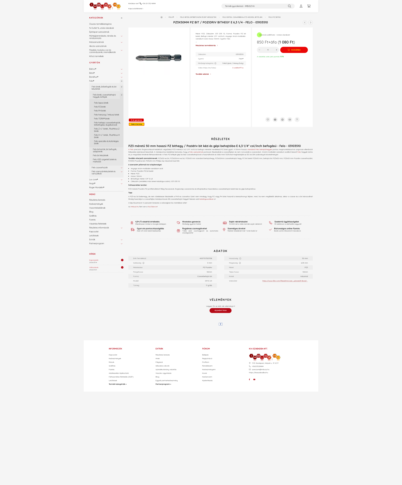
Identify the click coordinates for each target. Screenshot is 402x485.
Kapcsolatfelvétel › (135, 8)
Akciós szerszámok (97, 46)
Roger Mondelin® (96, 187)
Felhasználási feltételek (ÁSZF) (121, 377)
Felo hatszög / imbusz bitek (106, 114)
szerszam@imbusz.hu (260, 369)
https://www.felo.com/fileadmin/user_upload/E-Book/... (285, 281)
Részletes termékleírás (206, 45)
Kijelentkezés (207, 380)
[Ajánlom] (289, 119)
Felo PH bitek (100, 110)
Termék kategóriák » (118, 384)
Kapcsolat (94, 231)
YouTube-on (152, 207)
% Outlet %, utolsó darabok (101, 28)
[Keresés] (289, 6)
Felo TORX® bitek (102, 118)
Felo (299, 152)
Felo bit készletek (100, 155)
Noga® (92, 183)
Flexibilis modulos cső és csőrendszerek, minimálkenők (102, 51)
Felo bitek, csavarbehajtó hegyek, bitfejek (104, 96)
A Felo (130, 149)
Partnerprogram (96, 243)
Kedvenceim (207, 377)
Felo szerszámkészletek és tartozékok (104, 172)
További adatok (202, 74)
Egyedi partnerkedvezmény (167, 380)
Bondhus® (93, 77)
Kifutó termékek (96, 56)
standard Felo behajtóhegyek (260, 149)
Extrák (92, 239)
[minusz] (259, 50)
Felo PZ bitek (100, 107)
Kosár (204, 373)
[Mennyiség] (268, 50)
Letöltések (94, 235)
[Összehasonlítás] (275, 119)
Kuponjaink (93, 260)
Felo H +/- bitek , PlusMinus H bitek (107, 136)
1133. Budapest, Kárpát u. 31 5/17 (265, 363)
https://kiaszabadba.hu (258, 372)
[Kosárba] (294, 50)
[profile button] (301, 6)
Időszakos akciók (162, 366)
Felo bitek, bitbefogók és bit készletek (104, 87)
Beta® (92, 73)
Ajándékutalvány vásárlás (166, 369)
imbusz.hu (135, 207)
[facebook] (220, 324)
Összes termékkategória (100, 24)
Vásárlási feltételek (97, 224)
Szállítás (93, 216)
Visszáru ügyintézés (163, 373)
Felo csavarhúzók (100, 167)
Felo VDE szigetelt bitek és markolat (104, 160)
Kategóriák (96, 18)
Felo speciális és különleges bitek (106, 142)
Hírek (92, 254)
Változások (93, 267)
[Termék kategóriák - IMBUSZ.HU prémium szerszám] (162, 17)
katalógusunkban (207, 199)
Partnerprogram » (163, 384)
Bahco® (92, 69)
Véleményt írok (220, 310)
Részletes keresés (97, 200)
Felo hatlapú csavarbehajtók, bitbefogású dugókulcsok (107, 123)
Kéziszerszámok (96, 42)
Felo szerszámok (196, 152)
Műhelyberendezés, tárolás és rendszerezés (102, 37)
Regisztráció (207, 358)
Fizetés (92, 219)
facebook (249, 379)
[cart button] (308, 6)
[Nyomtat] (282, 119)
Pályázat (159, 362)
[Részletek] (122, 260)
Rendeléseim (207, 366)
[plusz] (276, 50)
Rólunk (111, 362)
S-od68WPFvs (237, 68)
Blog (91, 212)
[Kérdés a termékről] (297, 119)
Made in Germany (136, 124)
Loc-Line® (93, 179)
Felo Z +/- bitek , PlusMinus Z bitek (106, 130)
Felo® (91, 81)
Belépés (205, 355)
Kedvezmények (96, 204)
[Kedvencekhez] (267, 119)
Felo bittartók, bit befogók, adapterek (105, 150)
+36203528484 (258, 366)
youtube (254, 379)
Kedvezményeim (209, 369)
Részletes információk (99, 227)
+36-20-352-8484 (149, 3)
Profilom (205, 362)
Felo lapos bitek (101, 103)
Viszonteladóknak (97, 208)
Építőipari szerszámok (99, 32)
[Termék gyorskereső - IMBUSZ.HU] (258, 6)
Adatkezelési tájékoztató (119, 373)
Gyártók (94, 62)
